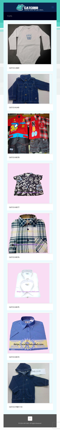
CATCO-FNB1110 (15, 407)
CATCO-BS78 (14, 157)
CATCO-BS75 (14, 307)
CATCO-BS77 (14, 207)
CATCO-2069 (14, 68)
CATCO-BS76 (14, 257)
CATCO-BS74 (14, 357)
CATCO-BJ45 (14, 108)
